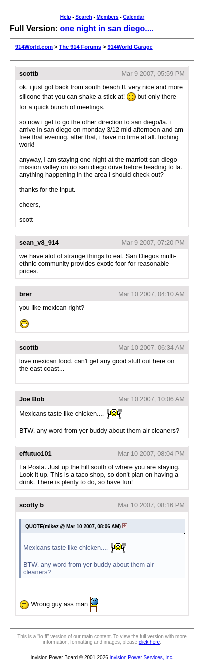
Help (65, 17)
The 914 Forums (80, 47)
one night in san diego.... (107, 28)
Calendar (133, 17)
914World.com (34, 47)
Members (108, 17)
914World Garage (129, 47)
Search (83, 17)
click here (149, 642)
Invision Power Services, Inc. (142, 657)
